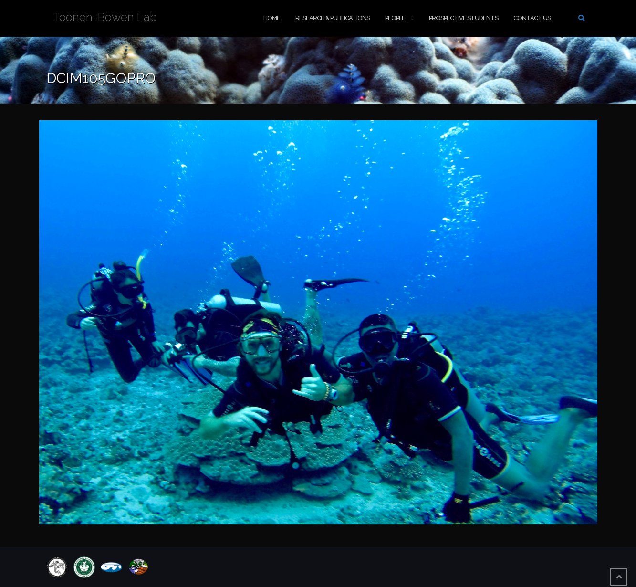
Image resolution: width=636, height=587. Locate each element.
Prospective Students (463, 17)
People (395, 17)
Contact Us (532, 17)
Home (271, 17)
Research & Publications (332, 17)
